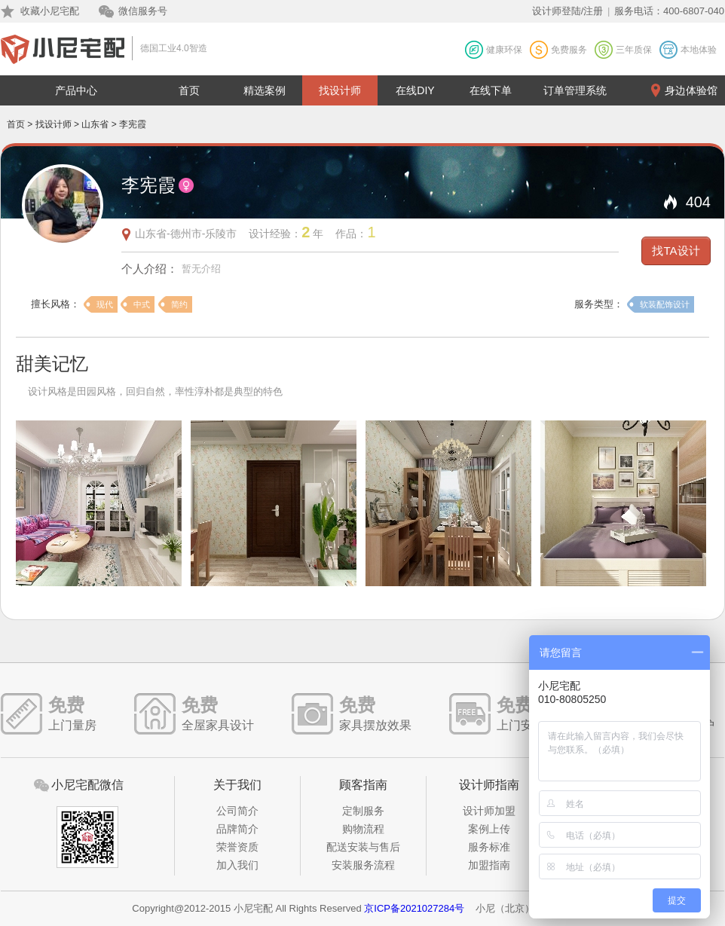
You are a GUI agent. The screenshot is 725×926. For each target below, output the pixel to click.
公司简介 (237, 811)
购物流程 (363, 829)
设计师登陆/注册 (568, 11)
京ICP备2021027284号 (414, 908)
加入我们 (237, 865)
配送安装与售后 (363, 847)
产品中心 (76, 90)
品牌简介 (237, 829)
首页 (189, 90)
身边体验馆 (691, 90)
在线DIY (415, 90)
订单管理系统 (575, 90)
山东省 (95, 124)
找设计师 (340, 90)
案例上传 (489, 829)
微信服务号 (142, 11)
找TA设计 (675, 250)
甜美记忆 (52, 363)
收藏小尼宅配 (49, 11)
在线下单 (491, 90)
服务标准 (489, 847)
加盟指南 (489, 865)
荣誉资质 (237, 847)
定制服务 (363, 811)
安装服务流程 (363, 865)
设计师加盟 (489, 811)
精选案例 (264, 90)
